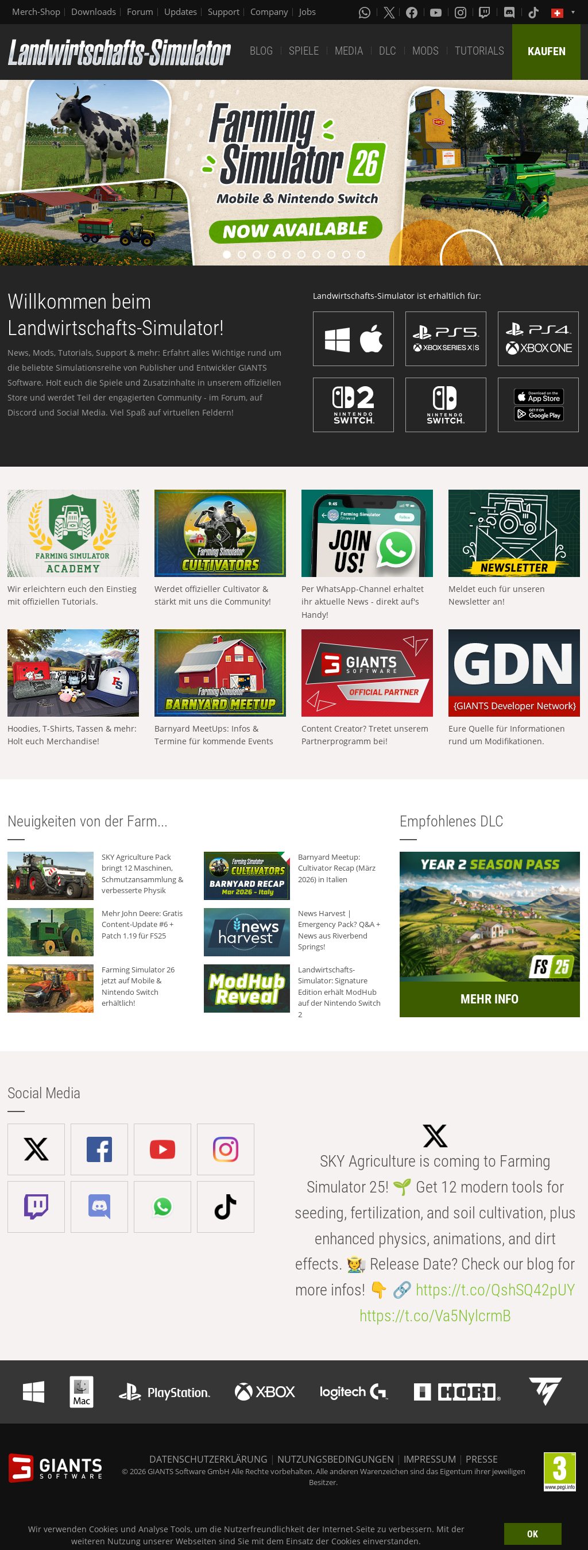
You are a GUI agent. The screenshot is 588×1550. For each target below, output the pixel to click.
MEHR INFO (490, 999)
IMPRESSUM (430, 1459)
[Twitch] (486, 12)
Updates (180, 11)
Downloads (93, 11)
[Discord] (510, 12)
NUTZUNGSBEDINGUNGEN (335, 1459)
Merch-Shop (36, 11)
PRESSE (482, 1459)
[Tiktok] (534, 12)
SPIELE (304, 50)
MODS (425, 50)
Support (223, 11)
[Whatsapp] (366, 12)
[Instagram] (462, 12)
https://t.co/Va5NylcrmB (435, 1315)
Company (269, 11)
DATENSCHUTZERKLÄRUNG (208, 1459)
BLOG (261, 50)
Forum (140, 11)
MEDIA (349, 50)
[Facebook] (413, 12)
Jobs (307, 11)
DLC (387, 50)
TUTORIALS (479, 50)
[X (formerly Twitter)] (389, 12)
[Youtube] (437, 12)
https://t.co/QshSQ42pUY (495, 1289)
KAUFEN (547, 51)
